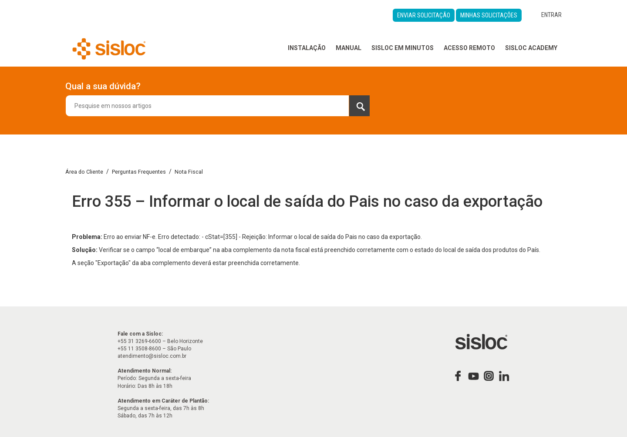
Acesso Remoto (469, 47)
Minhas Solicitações (488, 15)
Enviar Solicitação (423, 15)
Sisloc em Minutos (402, 47)
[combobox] (217, 106)
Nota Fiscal (189, 171)
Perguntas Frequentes (139, 171)
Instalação (307, 47)
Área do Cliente (84, 171)
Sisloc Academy (531, 47)
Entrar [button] (551, 14)
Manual (348, 47)
